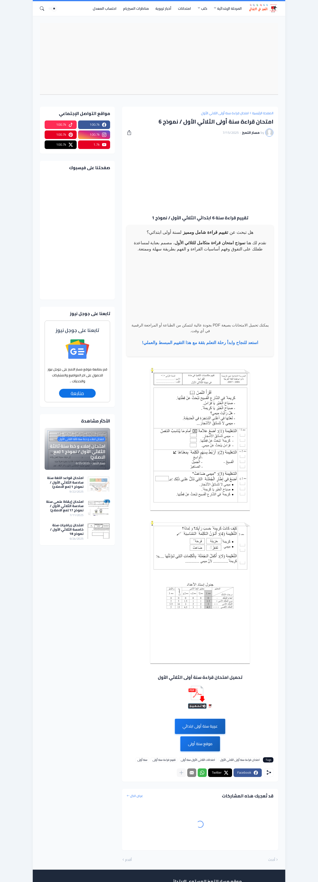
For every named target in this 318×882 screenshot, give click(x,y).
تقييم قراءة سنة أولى (164, 759)
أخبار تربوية (163, 8)
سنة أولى (142, 759)
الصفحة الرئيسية (262, 113)
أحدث (271, 860)
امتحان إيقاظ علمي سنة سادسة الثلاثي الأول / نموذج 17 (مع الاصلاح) (65, 506)
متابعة (77, 393)
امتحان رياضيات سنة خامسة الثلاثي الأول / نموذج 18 (67, 529)
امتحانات (184, 8)
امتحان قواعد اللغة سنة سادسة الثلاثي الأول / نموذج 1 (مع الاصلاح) (65, 482)
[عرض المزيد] (181, 772)
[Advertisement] (156, 58)
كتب (204, 8)
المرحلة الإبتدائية (229, 8)
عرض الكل (136, 796)
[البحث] (44, 9)
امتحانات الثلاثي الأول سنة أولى (198, 759)
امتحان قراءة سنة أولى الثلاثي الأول (225, 113)
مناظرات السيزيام (136, 8)
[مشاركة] (131, 133)
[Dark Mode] (52, 9)
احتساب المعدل (105, 8)
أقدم (128, 860)
